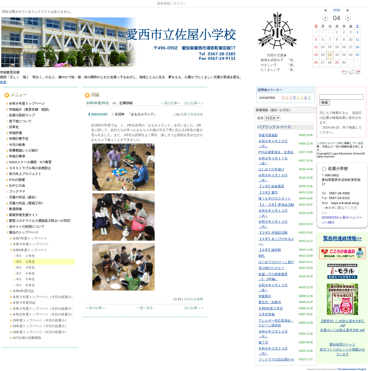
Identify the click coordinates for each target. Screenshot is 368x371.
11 (357, 41)
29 (316, 33)
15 (337, 48)
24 (350, 56)
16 (344, 48)
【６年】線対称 (269, 250)
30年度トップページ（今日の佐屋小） (39, 320)
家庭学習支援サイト (22, 215)
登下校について (19, 121)
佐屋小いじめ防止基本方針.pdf (342, 330)
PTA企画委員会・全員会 (276, 152)
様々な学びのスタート (274, 198)
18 (357, 48)
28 (329, 64)
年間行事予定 (17, 139)
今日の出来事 (193, 299)
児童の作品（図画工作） (25, 203)
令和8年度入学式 (270, 308)
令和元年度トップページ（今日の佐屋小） (42, 314)
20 (322, 56)
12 (316, 48)
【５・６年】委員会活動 (276, 205)
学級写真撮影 (268, 135)
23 (344, 56)
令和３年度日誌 (22, 302)
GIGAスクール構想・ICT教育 (29, 162)
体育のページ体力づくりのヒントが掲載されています (342, 349)
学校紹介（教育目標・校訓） (28, 109)
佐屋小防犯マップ (20, 115)
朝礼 (261, 256)
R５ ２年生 (24, 262)
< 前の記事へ (171, 103)
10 (350, 41)
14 (329, 48)
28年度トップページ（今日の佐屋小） (39, 332)
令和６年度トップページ (29, 244)
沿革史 (12, 127)
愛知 (332, 344)
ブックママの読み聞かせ (276, 359)
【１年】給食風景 (271, 186)
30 (322, 33)
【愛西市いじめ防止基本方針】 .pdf (342, 323)
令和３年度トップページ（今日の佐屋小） (42, 297)
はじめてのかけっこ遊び (276, 262)
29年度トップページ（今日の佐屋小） (39, 326)
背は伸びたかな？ (271, 268)
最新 (268, 118)
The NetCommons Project (352, 369)
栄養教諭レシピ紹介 (22, 150)
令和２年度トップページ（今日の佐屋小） (42, 308)
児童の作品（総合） (22, 197)
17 (350, 48)
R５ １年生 (24, 256)
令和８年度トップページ (25, 103)
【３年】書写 (268, 192)
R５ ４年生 (24, 273)
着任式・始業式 (269, 302)
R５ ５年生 (24, 279)
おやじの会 (15, 185)
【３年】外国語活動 (273, 232)
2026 (336, 10)
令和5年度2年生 (97, 103)
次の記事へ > (193, 103)
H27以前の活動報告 (25, 338)
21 (330, 56)
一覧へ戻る (145, 308)
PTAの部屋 (15, 180)
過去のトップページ (22, 232)
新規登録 (163, 3)
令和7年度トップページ (28, 238)
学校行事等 (15, 156)
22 (337, 56)
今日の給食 (15, 145)
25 (357, 56)
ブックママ (15, 191)
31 (329, 33)
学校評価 (14, 133)
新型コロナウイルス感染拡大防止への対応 (38, 221)
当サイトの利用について (25, 226)
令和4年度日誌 (22, 291)
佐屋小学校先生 (192, 114)
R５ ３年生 (24, 267)
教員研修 (14, 209)
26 (316, 64)
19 (316, 56)
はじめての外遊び (271, 169)
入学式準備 (266, 314)
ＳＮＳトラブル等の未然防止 (28, 168)
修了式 (263, 342)
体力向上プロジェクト (23, 174)
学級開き (264, 296)
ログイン (179, 3)
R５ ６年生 (24, 285)
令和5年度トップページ (28, 250)
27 (322, 64)
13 (322, 48)
